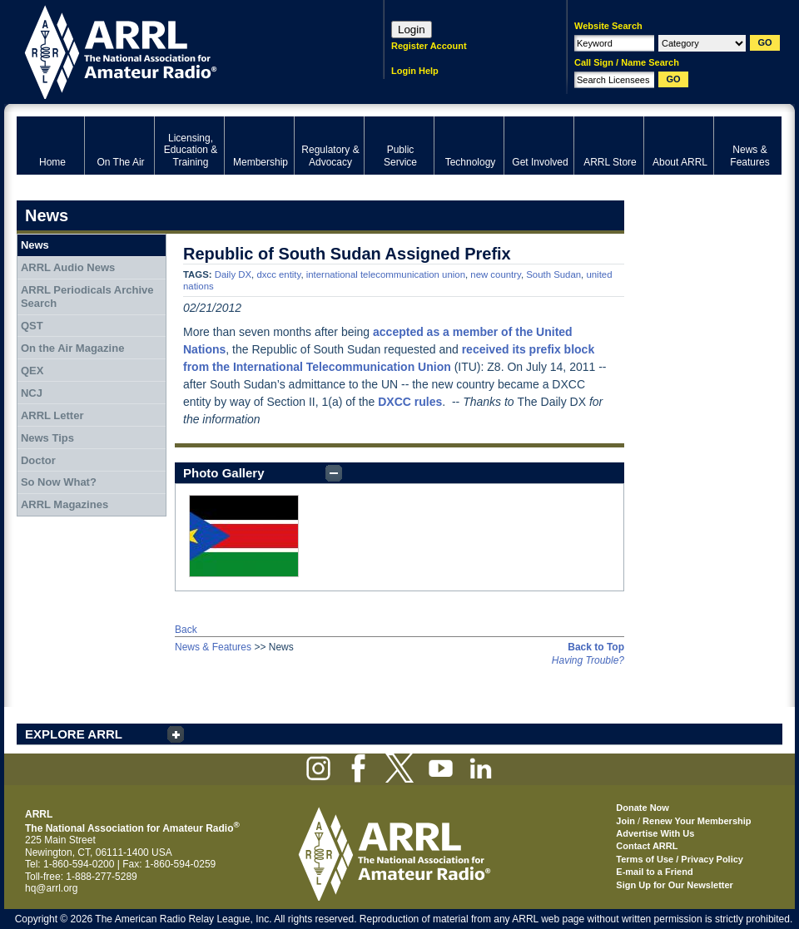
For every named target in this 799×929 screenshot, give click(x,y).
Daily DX (233, 274)
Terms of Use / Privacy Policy (679, 859)
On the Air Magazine (72, 348)
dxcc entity (278, 274)
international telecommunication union (385, 274)
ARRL (178, 50)
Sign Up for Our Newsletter (674, 885)
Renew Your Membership (697, 821)
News (35, 245)
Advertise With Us (655, 833)
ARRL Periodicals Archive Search (87, 296)
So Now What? (59, 482)
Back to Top (596, 647)
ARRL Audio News (68, 267)
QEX (32, 370)
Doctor (38, 460)
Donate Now (642, 808)
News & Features (213, 647)
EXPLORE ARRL (73, 734)
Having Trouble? (588, 660)
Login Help (415, 71)
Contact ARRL (646, 846)
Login (411, 29)
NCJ (31, 393)
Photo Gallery (224, 473)
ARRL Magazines (64, 504)
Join (625, 821)
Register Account (429, 46)
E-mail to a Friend (654, 872)
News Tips (47, 438)
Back (186, 629)
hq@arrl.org (51, 888)
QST (32, 325)
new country (495, 274)
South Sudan (553, 274)
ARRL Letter (52, 415)
